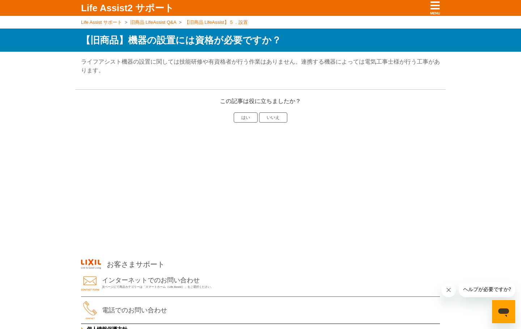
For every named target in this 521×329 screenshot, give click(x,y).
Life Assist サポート (101, 22)
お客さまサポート (123, 264)
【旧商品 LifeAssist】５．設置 (216, 22)
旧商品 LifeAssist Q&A (153, 22)
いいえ (273, 117)
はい (245, 117)
